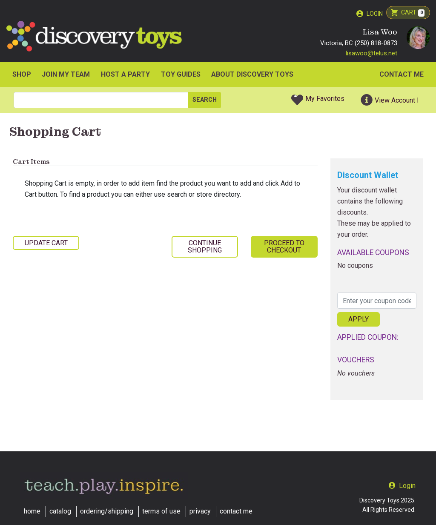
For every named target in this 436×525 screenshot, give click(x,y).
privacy (200, 511)
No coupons (355, 267)
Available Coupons (373, 254)
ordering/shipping (106, 511)
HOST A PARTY (125, 75)
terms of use (161, 511)
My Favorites (324, 99)
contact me (236, 511)
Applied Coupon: (368, 338)
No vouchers (356, 374)
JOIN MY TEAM (66, 75)
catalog (60, 511)
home (32, 511)
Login (375, 13)
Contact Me (401, 75)
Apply (358, 320)
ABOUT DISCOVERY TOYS (252, 75)
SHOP (21, 75)
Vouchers (355, 361)
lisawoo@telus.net (371, 54)
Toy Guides (181, 75)
